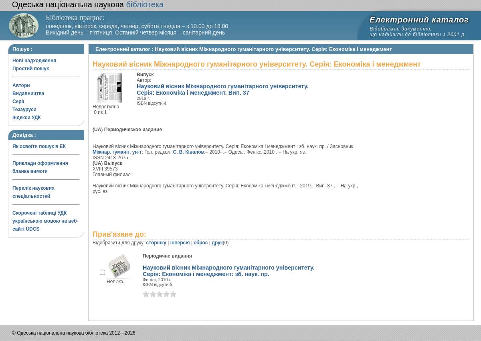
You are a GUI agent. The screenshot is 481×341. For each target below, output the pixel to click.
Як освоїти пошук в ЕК (39, 146)
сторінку (156, 243)
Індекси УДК (26, 117)
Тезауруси (24, 109)
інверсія (180, 243)
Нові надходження (34, 60)
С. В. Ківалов (188, 152)
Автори (21, 85)
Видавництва (28, 93)
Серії (18, 101)
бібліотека (88, 4)
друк (217, 243)
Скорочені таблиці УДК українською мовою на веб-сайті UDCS (45, 221)
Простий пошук (30, 68)
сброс (201, 243)
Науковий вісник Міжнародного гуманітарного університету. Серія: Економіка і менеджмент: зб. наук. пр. (229, 270)
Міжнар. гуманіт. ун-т (117, 152)
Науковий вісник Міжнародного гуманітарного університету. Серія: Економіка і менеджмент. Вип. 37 (223, 89)
